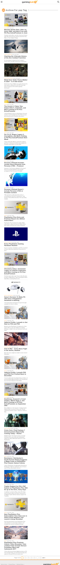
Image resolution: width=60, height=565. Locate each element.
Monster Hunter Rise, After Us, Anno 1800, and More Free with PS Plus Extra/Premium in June (15, 31)
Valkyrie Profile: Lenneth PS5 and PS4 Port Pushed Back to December (15, 374)
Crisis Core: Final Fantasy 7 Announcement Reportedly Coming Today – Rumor (14, 431)
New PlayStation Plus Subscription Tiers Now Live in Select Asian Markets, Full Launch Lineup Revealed (15, 516)
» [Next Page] (40, 557)
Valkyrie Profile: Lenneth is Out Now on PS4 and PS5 (15, 323)
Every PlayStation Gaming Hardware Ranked (14, 244)
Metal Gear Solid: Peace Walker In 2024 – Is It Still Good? (15, 80)
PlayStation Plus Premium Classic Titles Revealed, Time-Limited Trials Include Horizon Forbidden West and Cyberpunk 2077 (15, 546)
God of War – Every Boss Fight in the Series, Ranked (15, 349)
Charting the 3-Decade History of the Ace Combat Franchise (15, 57)
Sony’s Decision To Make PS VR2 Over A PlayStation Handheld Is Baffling (14, 298)
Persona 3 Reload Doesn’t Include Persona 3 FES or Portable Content (13, 190)
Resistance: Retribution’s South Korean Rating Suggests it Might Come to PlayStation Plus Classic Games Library (15, 460)
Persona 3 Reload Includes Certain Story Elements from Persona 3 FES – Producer (14, 164)
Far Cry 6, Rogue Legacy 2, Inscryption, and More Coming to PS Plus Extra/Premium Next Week (15, 137)
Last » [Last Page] (43, 557)
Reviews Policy (20, 564)
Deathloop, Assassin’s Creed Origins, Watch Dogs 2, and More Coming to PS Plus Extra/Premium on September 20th (15, 402)
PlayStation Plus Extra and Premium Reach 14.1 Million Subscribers (14, 218)
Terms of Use (4, 564)
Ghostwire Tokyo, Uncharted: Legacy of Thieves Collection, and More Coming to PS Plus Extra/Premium (15, 271)
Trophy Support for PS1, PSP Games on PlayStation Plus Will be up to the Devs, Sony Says (16, 487)
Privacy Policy (12, 564)
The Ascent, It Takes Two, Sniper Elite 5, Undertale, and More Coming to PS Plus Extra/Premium (15, 108)
